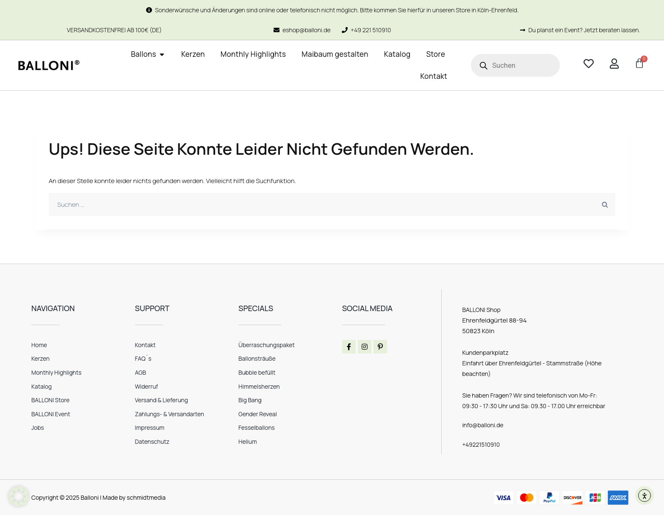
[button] (18, 496)
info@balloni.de (483, 425)
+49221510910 (481, 444)
